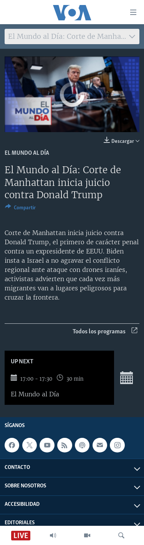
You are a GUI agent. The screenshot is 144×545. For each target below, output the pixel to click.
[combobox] (72, 36)
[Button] (20, 209)
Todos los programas (105, 331)
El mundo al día (27, 153)
